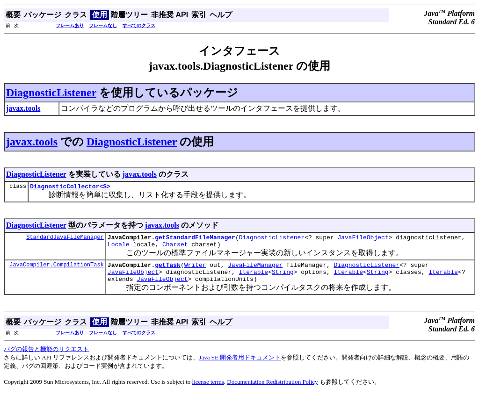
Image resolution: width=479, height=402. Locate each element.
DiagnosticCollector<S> (70, 187)
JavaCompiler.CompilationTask (56, 270)
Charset (175, 248)
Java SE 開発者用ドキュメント (240, 365)
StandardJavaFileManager (65, 240)
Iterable (253, 278)
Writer (195, 270)
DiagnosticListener (51, 92)
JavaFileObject (362, 240)
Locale (119, 248)
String (283, 278)
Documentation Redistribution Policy (272, 390)
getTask (168, 270)
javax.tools (32, 142)
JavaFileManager (255, 270)
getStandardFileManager (195, 240)
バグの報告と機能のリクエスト (46, 357)
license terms (208, 390)
